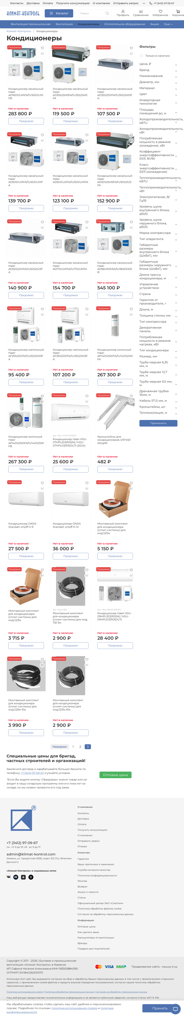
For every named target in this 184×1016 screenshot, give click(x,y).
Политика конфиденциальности (97, 875)
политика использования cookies (74, 1008)
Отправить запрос (126, 3)
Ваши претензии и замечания (96, 864)
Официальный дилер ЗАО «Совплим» (100, 903)
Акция (154, 24)
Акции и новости (88, 892)
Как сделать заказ (88, 932)
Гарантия (83, 858)
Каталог (59, 13)
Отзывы (82, 846)
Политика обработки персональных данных (69, 992)
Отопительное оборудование (124, 24)
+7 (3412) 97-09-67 (161, 3)
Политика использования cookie (25, 992)
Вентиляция (64, 24)
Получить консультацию (73, 3)
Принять (159, 1008)
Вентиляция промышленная (31, 24)
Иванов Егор (169, 966)
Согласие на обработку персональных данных (105, 914)
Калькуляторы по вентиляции (96, 937)
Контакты (16, 3)
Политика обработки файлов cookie (99, 908)
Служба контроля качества (94, 869)
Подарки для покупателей (94, 948)
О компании (101, 3)
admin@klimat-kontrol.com (31, 854)
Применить (158, 423)
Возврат (82, 886)
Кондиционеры (88, 24)
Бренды (82, 943)
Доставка (33, 3)
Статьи (82, 897)
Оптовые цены (115, 775)
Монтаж (82, 880)
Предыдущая (60, 746)
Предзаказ (26, 121)
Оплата (48, 3)
